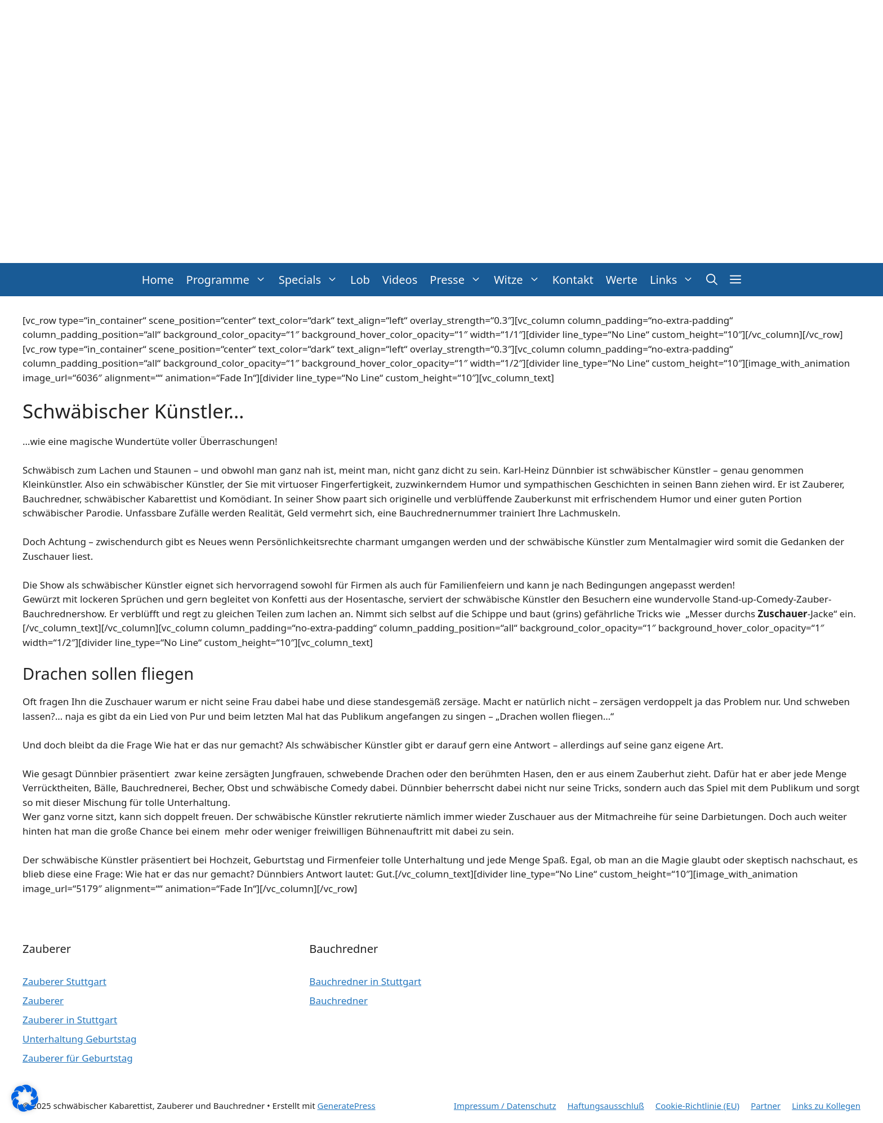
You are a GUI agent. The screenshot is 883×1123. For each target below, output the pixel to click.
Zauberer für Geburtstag (78, 1057)
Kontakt (573, 279)
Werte (621, 279)
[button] (712, 279)
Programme (229, 279)
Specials (311, 279)
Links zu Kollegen (826, 1105)
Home (158, 279)
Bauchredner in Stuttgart (365, 981)
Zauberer (43, 1000)
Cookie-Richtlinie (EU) (697, 1105)
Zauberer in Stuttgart (70, 1019)
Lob (360, 279)
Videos (399, 279)
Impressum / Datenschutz (505, 1105)
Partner (766, 1105)
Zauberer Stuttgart (64, 981)
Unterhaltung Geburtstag (80, 1038)
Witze (520, 279)
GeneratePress (346, 1105)
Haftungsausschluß (606, 1105)
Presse (459, 279)
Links (675, 279)
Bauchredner (338, 1000)
